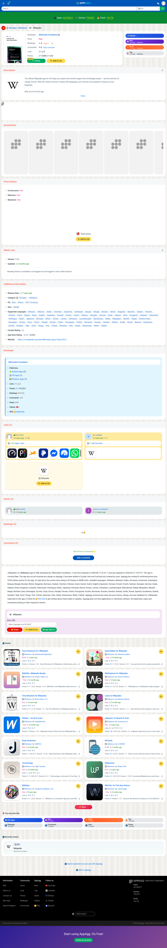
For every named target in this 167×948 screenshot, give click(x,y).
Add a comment (49, 47)
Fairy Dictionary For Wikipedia (35, 651)
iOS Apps (14, 375)
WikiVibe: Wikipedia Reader (34, 673)
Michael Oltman (123, 699)
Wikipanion (109, 763)
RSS (37, 906)
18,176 (110, 17)
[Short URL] (32, 624)
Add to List (57, 61)
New (36, 885)
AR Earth (108, 740)
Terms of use (7, 923)
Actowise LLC (123, 722)
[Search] (69, 9)
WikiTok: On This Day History (117, 785)
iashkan (99, 435)
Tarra (22, 435)
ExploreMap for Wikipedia (116, 651)
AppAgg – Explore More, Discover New (151, 923)
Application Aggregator (154, 880)
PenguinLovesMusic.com (44, 789)
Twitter (50, 901)
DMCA (25, 923)
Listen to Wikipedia (113, 696)
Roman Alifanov (124, 677)
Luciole (22, 509)
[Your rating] (48, 43)
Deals (36, 896)
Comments (24, 906)
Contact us (7, 896)
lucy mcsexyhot (102, 509)
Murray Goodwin (124, 654)
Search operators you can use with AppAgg (83, 864)
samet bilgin (122, 789)
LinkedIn (50, 890)
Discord (50, 906)
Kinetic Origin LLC (41, 677)
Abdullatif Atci (40, 722)
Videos (37, 901)
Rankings (24, 901)
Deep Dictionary (29, 740)
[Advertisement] (74, 111)
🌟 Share (14, 630)
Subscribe (19, 412)
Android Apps (16, 372)
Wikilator (26, 785)
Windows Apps (17, 379)
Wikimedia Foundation (18, 362)
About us (6, 890)
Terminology (27, 763)
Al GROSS (121, 744)
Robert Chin (122, 766)
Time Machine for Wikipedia (34, 696)
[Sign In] (163, 3)
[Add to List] (78, 651)
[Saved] (8, 3)
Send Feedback (9, 906)
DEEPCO (38, 744)
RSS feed (40, 599)
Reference (27, 654)
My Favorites (95, 443)
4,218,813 (68, 17)
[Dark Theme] (158, 3)
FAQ (4, 885)
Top (35, 890)
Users (22, 885)
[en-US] (85, 914)
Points (22, 896)
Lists (22, 890)
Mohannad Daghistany (43, 654)
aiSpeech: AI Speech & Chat (117, 718)
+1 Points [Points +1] (36, 61)
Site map (6, 901)
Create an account (83, 940)
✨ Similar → (132, 36)
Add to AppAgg (83, 870)
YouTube (50, 885)
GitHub (50, 896)
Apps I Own (16, 443)
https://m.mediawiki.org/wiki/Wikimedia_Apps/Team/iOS (40, 339)
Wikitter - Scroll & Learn (32, 718)
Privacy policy (17, 923)
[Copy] (162, 70)
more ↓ (83, 96)
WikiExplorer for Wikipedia (116, 673)
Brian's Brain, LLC (41, 699)
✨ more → (83, 807)
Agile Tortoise (40, 766)
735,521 (90, 17)
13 (111, 731)
